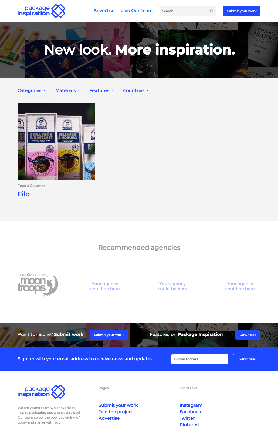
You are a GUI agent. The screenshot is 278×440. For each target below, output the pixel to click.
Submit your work (241, 11)
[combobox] (32, 91)
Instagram (190, 405)
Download (247, 335)
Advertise (103, 10)
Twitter (187, 418)
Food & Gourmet (31, 185)
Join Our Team (137, 10)
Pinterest (189, 424)
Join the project (116, 411)
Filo (23, 194)
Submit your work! (109, 335)
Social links (188, 388)
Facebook (190, 411)
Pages (104, 388)
